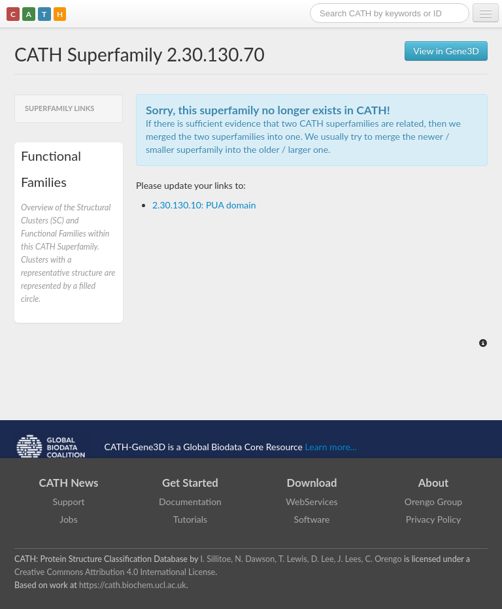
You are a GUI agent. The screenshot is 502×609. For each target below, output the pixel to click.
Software (312, 519)
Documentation (190, 501)
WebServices (311, 501)
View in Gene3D (446, 50)
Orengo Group (433, 501)
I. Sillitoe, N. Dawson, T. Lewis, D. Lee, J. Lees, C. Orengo (301, 559)
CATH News (69, 482)
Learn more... (331, 446)
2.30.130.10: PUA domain (204, 204)
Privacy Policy (433, 519)
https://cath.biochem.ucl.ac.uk (132, 585)
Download (312, 482)
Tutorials (190, 519)
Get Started (190, 482)
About (433, 482)
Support (68, 501)
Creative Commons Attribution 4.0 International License (114, 572)
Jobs (68, 519)
